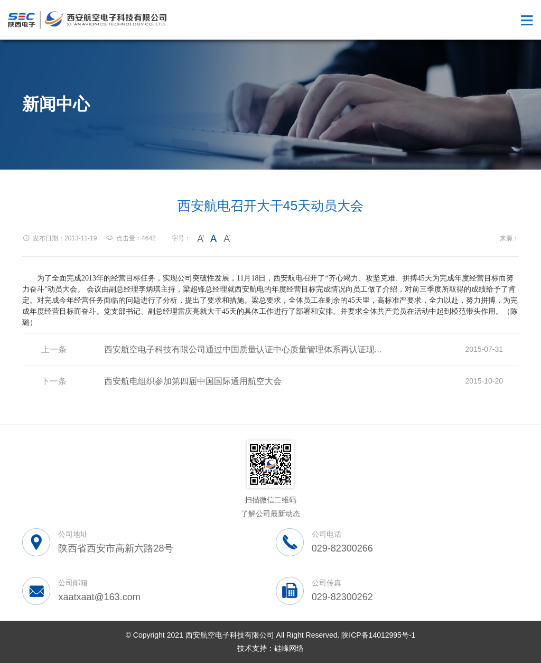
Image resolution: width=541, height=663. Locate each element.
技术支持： (255, 648)
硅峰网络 (289, 648)
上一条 (54, 349)
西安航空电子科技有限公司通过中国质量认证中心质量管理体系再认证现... (242, 349)
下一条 (54, 381)
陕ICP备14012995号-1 (378, 635)
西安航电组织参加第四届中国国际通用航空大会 (193, 381)
